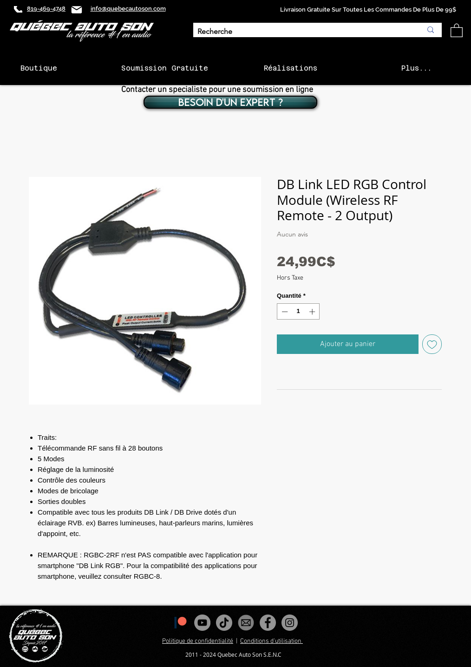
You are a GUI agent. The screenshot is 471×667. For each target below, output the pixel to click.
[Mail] (76, 9)
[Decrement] (283, 312)
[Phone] (18, 9)
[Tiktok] (224, 623)
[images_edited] (246, 623)
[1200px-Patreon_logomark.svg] (180, 623)
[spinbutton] (298, 312)
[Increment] (313, 312)
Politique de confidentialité (197, 641)
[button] (457, 30)
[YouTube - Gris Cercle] (202, 623)
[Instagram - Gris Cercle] (289, 623)
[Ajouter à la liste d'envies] (432, 344)
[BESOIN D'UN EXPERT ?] (230, 102)
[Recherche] (302, 31)
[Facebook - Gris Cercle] (268, 623)
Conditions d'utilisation (271, 641)
